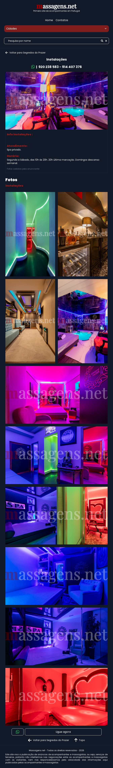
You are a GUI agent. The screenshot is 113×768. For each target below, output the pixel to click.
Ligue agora (63, 732)
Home (49, 20)
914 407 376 (72, 66)
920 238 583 (49, 66)
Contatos (62, 20)
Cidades (56, 29)
